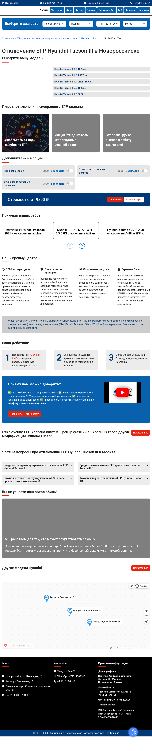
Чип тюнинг (48, 10)
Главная (85, 10)
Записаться (115, 214)
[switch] (69, 185)
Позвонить (16, 428)
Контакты (143, 10)
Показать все (140, 447)
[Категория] (54, 24)
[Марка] (81, 24)
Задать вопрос (134, 214)
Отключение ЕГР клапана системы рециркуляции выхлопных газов (40, 38)
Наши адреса (11, 3)
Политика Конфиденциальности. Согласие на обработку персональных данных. (115, 693)
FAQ (117, 10)
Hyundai (85, 38)
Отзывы (73, 10)
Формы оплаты (106, 701)
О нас (62, 10)
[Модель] (108, 24)
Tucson (96, 38)
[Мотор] (135, 24)
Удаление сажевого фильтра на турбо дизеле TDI (114, 708)
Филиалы (128, 10)
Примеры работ (103, 10)
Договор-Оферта (107, 686)
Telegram (32, 428)
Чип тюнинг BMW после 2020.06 (114, 714)
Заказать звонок (106, 719)
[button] (82, 260)
